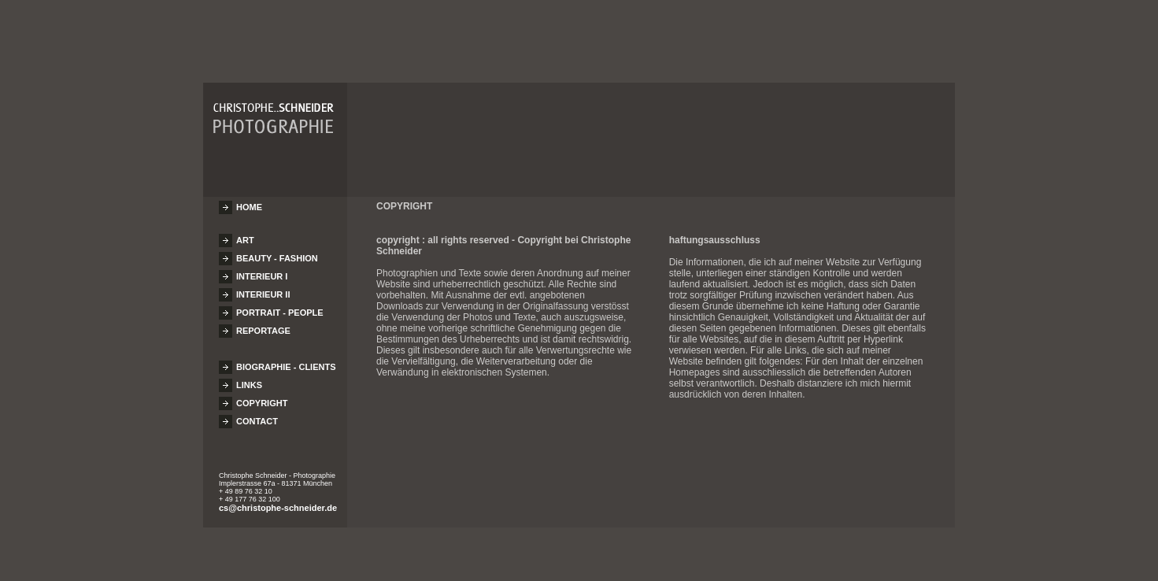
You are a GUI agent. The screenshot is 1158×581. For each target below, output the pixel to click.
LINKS (249, 378)
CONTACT (257, 414)
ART (245, 233)
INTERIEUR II (263, 287)
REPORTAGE (263, 323)
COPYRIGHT (261, 396)
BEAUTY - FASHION (277, 251)
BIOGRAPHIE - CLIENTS (286, 360)
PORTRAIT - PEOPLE (280, 305)
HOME (249, 200)
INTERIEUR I (261, 269)
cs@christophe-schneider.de (278, 500)
